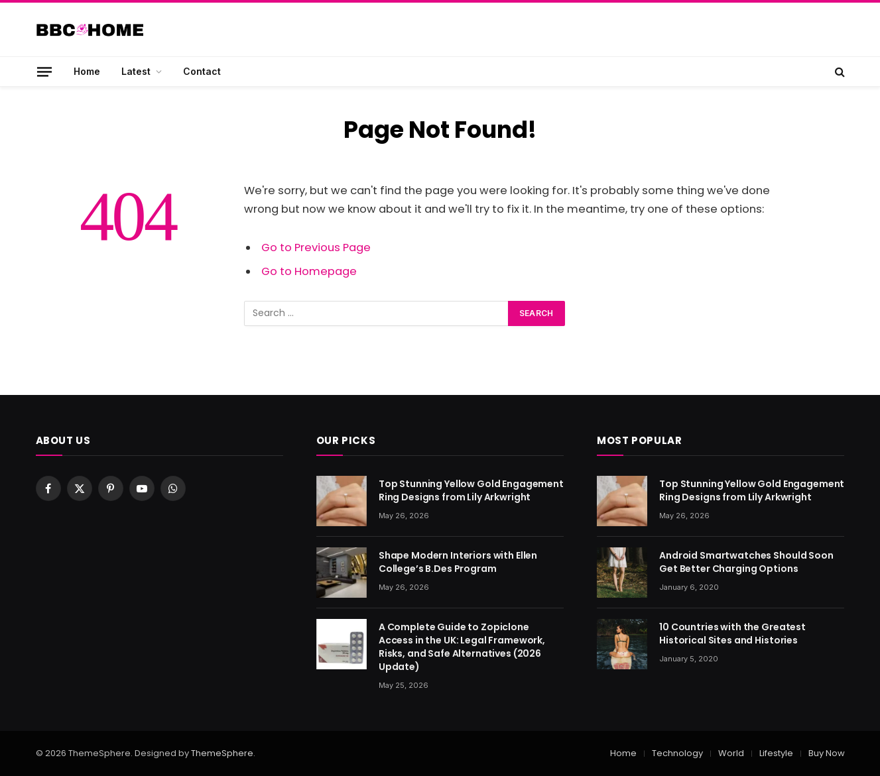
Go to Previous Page (316, 247)
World (731, 753)
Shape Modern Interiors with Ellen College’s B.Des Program (458, 562)
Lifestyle (776, 753)
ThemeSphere (222, 753)
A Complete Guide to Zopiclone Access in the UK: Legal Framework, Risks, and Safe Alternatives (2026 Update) (462, 646)
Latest (136, 71)
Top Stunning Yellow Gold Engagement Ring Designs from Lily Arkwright (471, 490)
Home (87, 71)
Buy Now (826, 753)
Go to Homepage (309, 271)
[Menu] (43, 71)
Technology (677, 753)
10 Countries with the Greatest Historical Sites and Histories (732, 633)
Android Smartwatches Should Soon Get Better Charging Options (746, 562)
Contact (202, 71)
